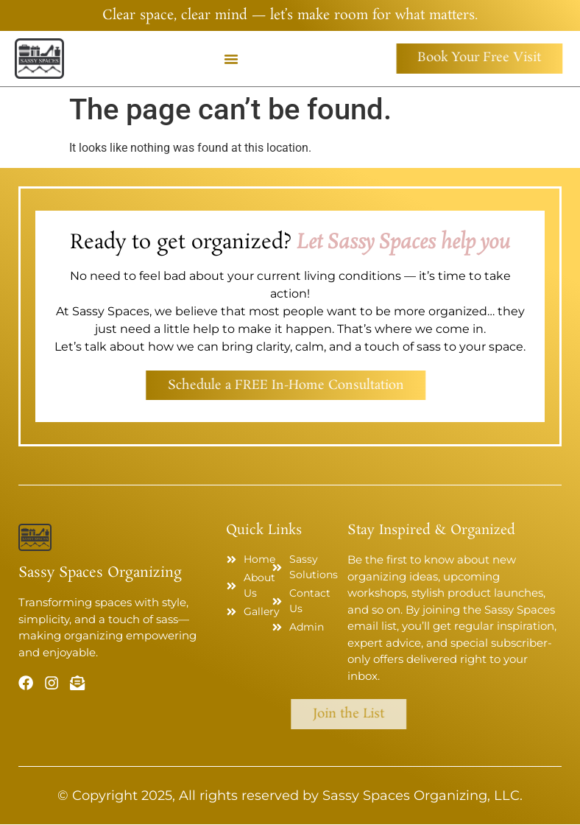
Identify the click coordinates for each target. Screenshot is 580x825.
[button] (231, 59)
